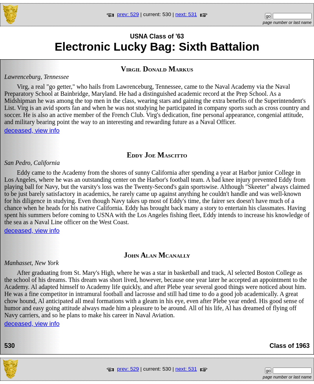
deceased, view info (32, 130)
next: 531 (186, 14)
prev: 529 (128, 14)
